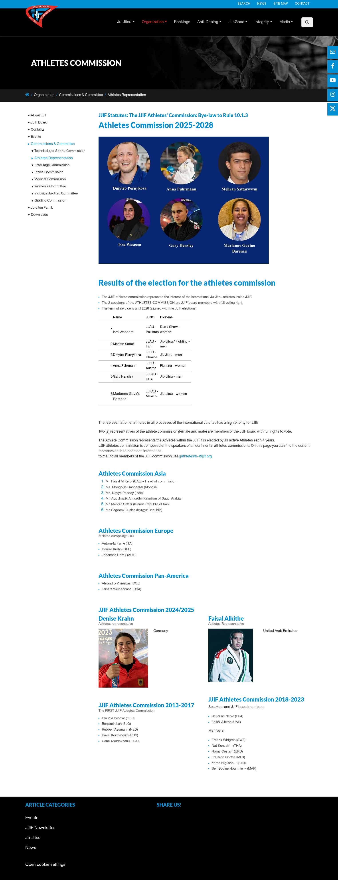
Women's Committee (50, 186)
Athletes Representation (53, 158)
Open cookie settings (45, 865)
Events (36, 137)
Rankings (182, 22)
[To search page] (307, 22)
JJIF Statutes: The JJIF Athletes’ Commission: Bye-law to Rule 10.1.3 (173, 115)
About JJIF (39, 115)
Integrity (262, 22)
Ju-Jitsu (124, 22)
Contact (302, 4)
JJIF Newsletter (40, 828)
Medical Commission (50, 179)
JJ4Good (236, 22)
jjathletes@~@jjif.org (195, 457)
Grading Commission (50, 200)
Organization (153, 22)
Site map (280, 4)
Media (284, 22)
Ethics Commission (48, 172)
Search (243, 4)
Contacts (38, 129)
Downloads (39, 215)
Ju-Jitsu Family (42, 208)
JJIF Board (39, 122)
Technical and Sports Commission (59, 151)
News (261, 4)
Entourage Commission (51, 165)
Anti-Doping (207, 22)
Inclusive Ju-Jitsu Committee (56, 193)
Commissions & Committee (53, 144)
